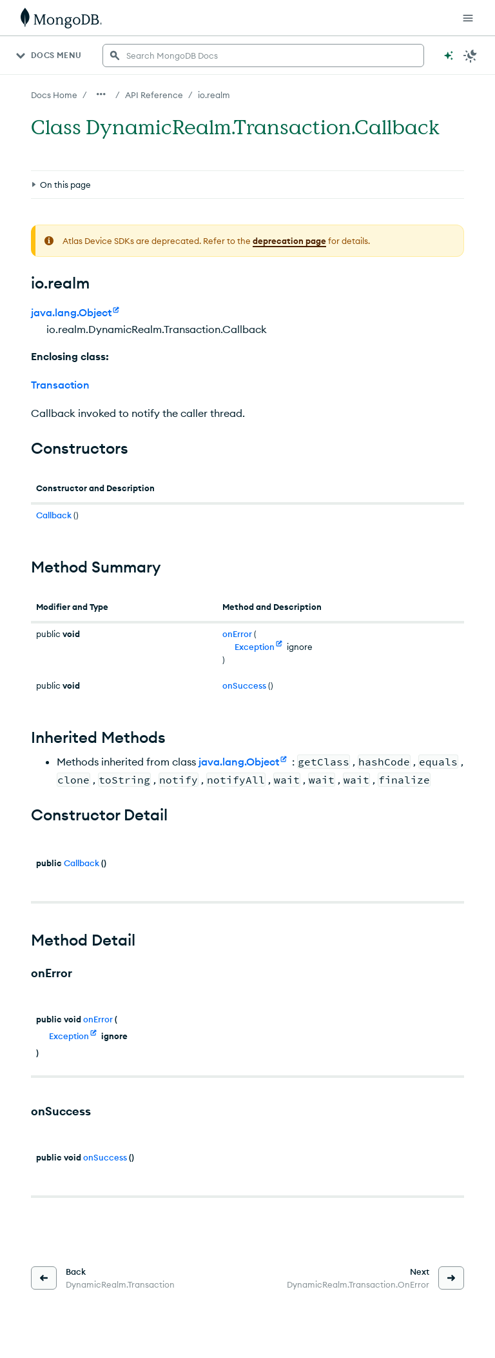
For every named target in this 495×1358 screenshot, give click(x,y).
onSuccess (244, 685)
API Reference (154, 95)
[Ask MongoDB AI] (449, 55)
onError (237, 634)
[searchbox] (263, 55)
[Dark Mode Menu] (470, 55)
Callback (54, 515)
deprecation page (289, 241)
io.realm (214, 95)
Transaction (60, 384)
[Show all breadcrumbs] (101, 94)
